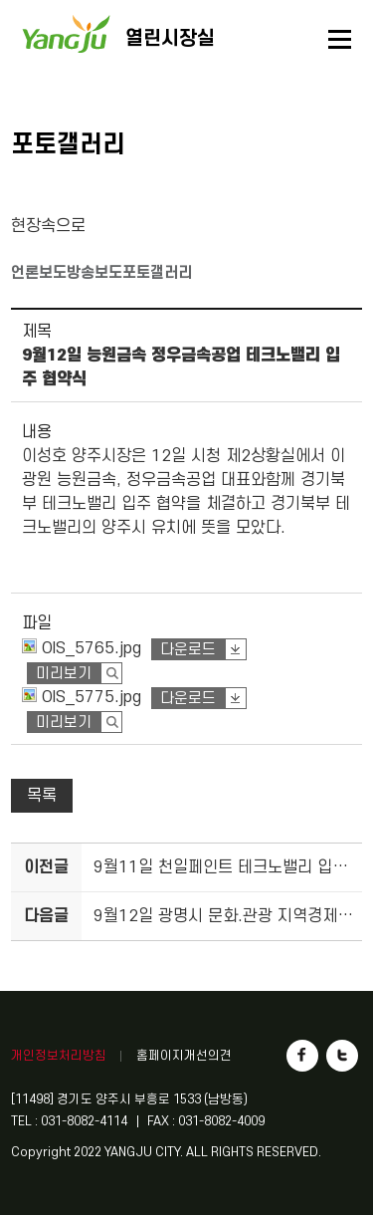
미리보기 (64, 673)
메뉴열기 (340, 40)
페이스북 (302, 1056)
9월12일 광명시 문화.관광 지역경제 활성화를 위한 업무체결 (224, 916)
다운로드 (188, 649)
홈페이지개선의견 (184, 1056)
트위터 (342, 1056)
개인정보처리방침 (58, 1056)
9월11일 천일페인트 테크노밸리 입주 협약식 (224, 867)
